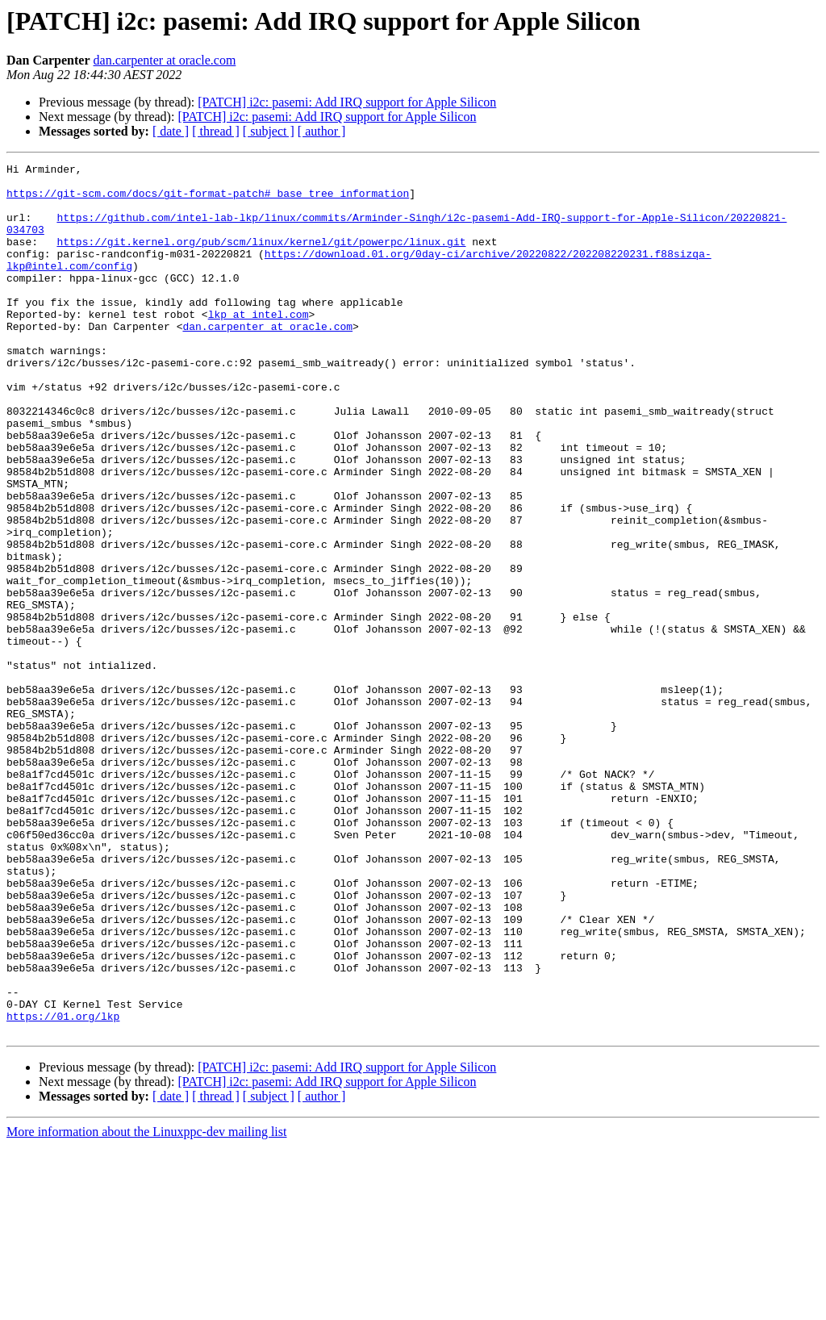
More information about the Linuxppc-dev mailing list (146, 1306)
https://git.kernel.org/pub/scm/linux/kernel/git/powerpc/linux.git (260, 258)
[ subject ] (268, 131)
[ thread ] (216, 131)
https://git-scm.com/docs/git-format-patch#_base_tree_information (207, 200)
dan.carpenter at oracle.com (165, 60)
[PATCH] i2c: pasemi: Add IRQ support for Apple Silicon (347, 102)
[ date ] (170, 131)
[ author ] (322, 131)
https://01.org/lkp (62, 1187)
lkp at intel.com (258, 345)
